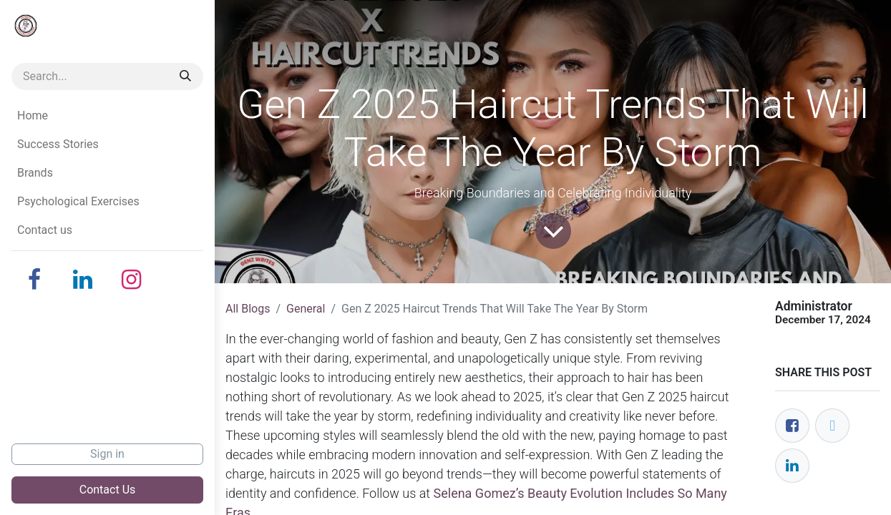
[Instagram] (132, 280)
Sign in (107, 454)
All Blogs (247, 308)
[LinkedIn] (83, 280)
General (305, 308)
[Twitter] (832, 425)
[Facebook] (34, 280)
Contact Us (107, 489)
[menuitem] (107, 116)
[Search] (185, 76)
